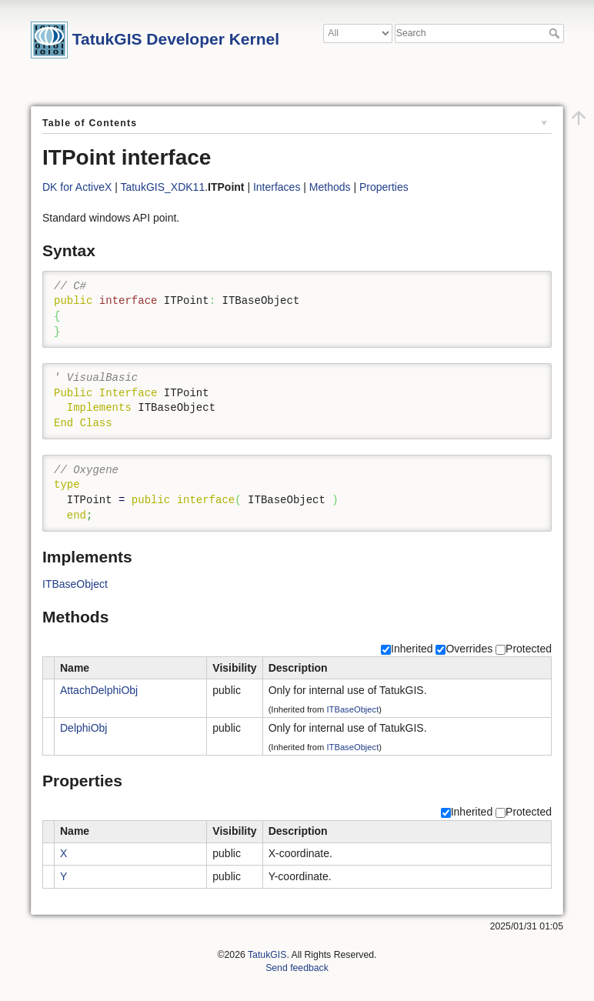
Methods (330, 187)
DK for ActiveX (77, 187)
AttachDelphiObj (99, 690)
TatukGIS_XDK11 (162, 187)
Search (556, 33)
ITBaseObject (75, 584)
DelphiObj (83, 728)
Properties (384, 187)
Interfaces (276, 187)
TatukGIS (267, 954)
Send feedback (297, 968)
